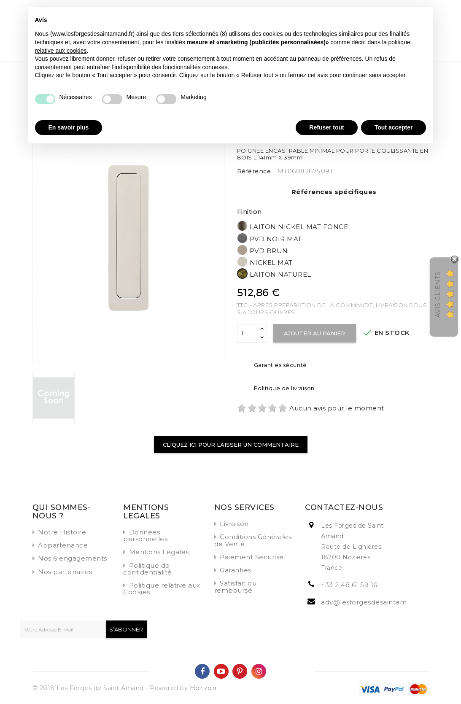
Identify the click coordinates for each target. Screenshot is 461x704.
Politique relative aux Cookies (161, 588)
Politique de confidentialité (147, 568)
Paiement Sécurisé (252, 557)
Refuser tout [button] (326, 127)
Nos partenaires (65, 572)
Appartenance (63, 545)
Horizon (203, 688)
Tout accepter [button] (394, 127)
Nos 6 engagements (72, 558)
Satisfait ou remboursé (235, 586)
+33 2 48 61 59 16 (349, 585)
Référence (254, 171)
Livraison (234, 524)
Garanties (235, 570)
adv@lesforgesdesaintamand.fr (373, 602)
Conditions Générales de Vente (253, 540)
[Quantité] (247, 333)
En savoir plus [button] (69, 127)
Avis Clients (438, 294)
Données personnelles (145, 535)
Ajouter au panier (314, 333)
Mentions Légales (159, 552)
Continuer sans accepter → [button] (388, 17)
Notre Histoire (62, 532)
